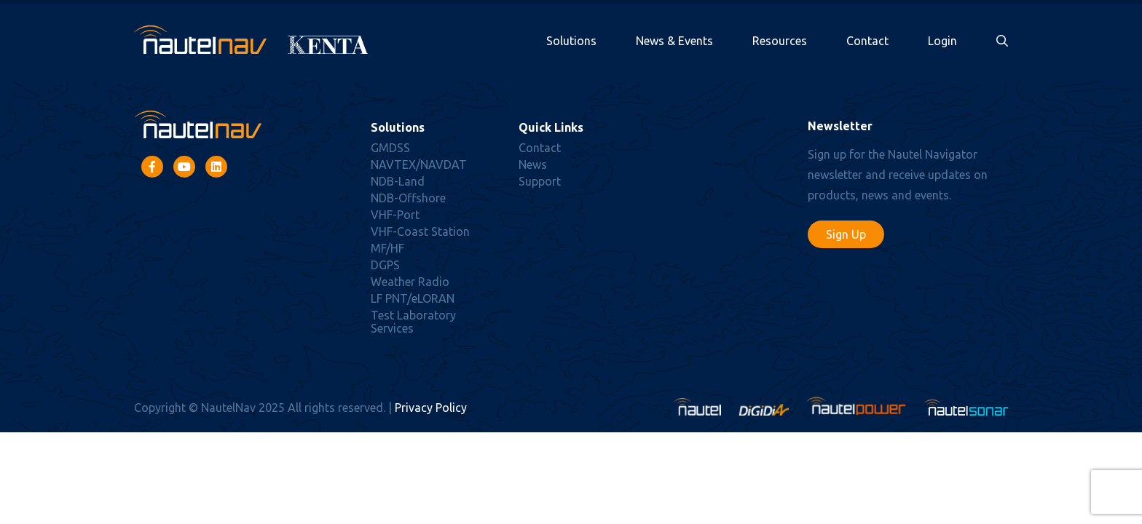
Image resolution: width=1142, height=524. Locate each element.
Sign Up (846, 234)
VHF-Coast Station (420, 231)
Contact (867, 40)
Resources (779, 40)
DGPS (385, 264)
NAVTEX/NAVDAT (419, 164)
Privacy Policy (431, 407)
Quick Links (551, 127)
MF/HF (387, 248)
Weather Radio (410, 281)
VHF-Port (395, 214)
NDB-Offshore (408, 198)
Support (540, 181)
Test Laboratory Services (413, 322)
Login (942, 40)
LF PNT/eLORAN (412, 298)
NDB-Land (398, 181)
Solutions (571, 40)
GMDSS (390, 147)
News (533, 164)
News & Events (674, 40)
